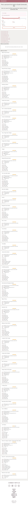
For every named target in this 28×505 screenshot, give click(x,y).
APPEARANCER (3, 1)
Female (4, 22)
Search (14, 27)
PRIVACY (14, 496)
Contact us (14, 493)
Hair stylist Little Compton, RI (5, 42)
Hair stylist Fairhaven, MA (4, 32)
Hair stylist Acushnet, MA (4, 37)
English (4, 25)
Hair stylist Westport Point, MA (5, 41)
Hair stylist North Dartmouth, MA (5, 38)
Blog (14, 490)
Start (14, 492)
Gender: (3, 20)
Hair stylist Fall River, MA (4, 33)
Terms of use (14, 495)
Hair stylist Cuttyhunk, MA (4, 31)
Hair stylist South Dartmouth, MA (5, 39)
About (14, 497)
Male (14, 22)
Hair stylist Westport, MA (4, 40)
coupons (14, 491)
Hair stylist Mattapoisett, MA (5, 34)
